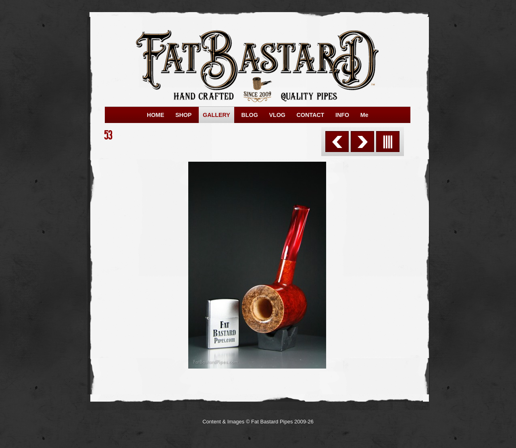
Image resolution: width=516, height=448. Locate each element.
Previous (337, 141)
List (388, 141)
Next (362, 141)
